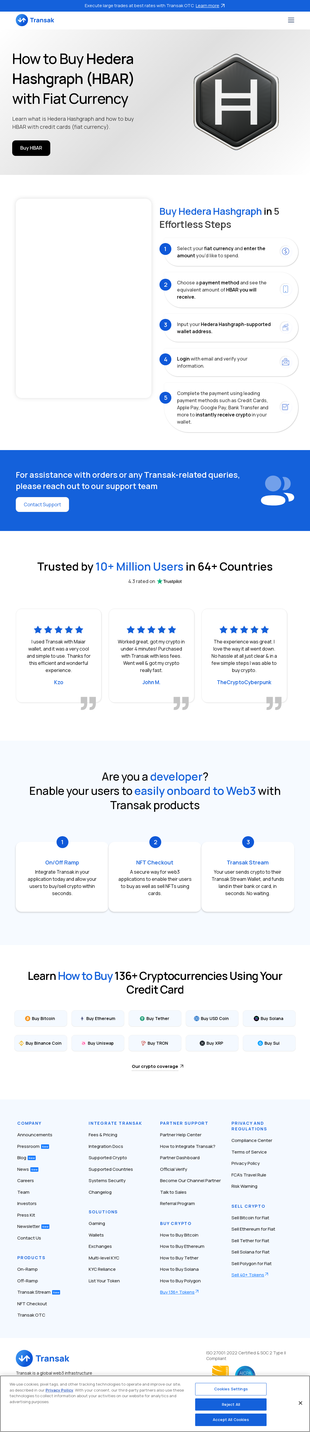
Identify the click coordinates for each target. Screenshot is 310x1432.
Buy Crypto (176, 1223)
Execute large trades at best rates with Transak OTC (155, 5)
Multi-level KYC (104, 1258)
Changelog (100, 1192)
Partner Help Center (180, 1135)
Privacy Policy (245, 1163)
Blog (26, 1157)
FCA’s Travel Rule (248, 1175)
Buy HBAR (31, 148)
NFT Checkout (32, 1304)
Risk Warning (244, 1186)
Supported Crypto (108, 1157)
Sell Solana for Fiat (250, 1252)
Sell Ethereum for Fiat (253, 1229)
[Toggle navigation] (291, 19)
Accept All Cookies (231, 1419)
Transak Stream (38, 1292)
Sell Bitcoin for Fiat (250, 1218)
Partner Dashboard (180, 1157)
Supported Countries (111, 1169)
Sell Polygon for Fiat (251, 1263)
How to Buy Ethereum (182, 1246)
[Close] (300, 1403)
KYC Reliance (102, 1269)
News (27, 1169)
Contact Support (42, 504)
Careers (25, 1180)
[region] (155, 1403)
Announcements (34, 1135)
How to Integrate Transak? (187, 1146)
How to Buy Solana (179, 1269)
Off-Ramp (27, 1281)
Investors (27, 1203)
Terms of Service (249, 1152)
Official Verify (173, 1169)
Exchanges (100, 1246)
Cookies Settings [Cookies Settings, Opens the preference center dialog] (231, 1389)
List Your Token (104, 1281)
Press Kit (26, 1215)
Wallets (96, 1235)
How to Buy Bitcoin (179, 1235)
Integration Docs (106, 1146)
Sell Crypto (248, 1206)
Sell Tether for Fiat (250, 1240)
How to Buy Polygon (180, 1281)
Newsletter (33, 1226)
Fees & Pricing (103, 1135)
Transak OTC (31, 1315)
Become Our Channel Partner (190, 1180)
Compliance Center (251, 1140)
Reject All (231, 1404)
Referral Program (177, 1203)
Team (23, 1192)
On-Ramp (27, 1269)
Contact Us (29, 1238)
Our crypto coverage (155, 1066)
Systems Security (107, 1180)
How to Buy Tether (179, 1258)
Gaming (97, 1223)
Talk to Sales (173, 1192)
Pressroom (33, 1146)
